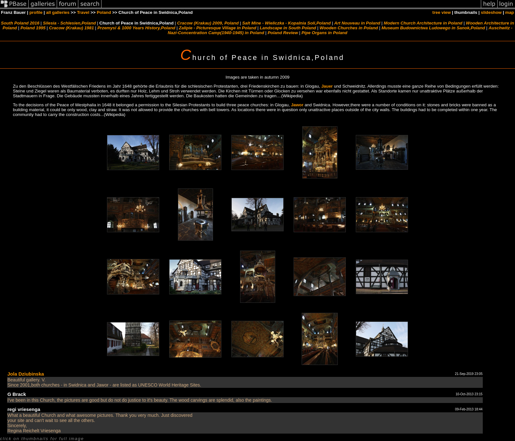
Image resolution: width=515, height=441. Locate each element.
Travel (83, 12)
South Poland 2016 (20, 23)
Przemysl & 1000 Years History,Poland (136, 27)
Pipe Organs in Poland (324, 32)
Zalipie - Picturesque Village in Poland (217, 27)
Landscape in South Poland (288, 27)
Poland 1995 (32, 27)
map (509, 12)
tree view (441, 12)
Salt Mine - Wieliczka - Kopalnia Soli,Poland (286, 23)
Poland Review (282, 32)
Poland (104, 12)
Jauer (327, 86)
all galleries (58, 12)
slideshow (491, 12)
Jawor (297, 104)
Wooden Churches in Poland (349, 27)
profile (36, 12)
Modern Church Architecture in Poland (423, 23)
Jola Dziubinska (25, 374)
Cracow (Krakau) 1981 (71, 27)
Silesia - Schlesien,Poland (69, 23)
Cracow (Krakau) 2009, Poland (208, 23)
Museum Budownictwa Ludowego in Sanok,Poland (433, 27)
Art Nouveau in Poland (357, 23)
